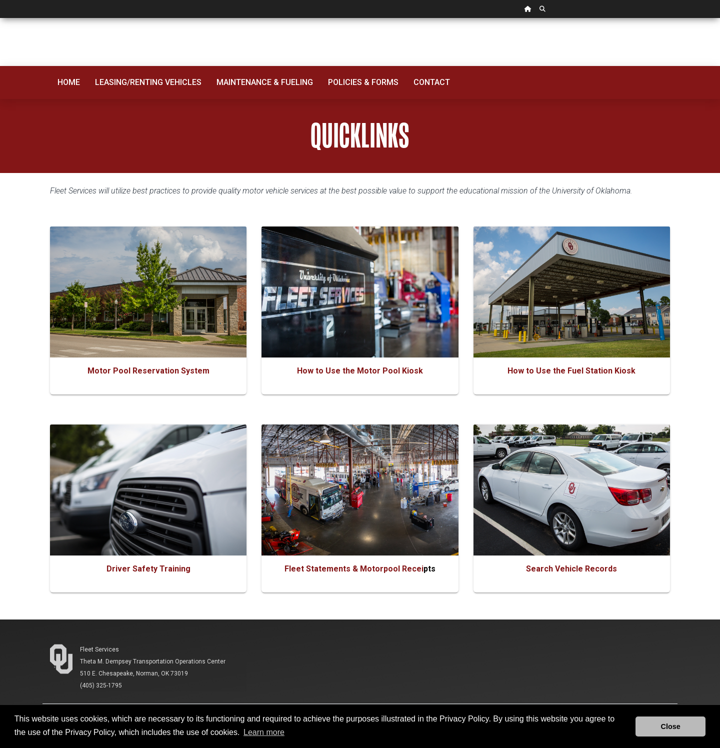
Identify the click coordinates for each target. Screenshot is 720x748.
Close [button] (670, 726)
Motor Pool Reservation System (149, 371)
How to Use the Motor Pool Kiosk (360, 371)
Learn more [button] (264, 732)
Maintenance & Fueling (264, 82)
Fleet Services (99, 649)
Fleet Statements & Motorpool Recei (354, 569)
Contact (432, 82)
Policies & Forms (363, 82)
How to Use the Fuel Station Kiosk (572, 371)
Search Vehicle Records (571, 569)
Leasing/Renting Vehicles (148, 82)
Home (69, 82)
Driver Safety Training (148, 569)
